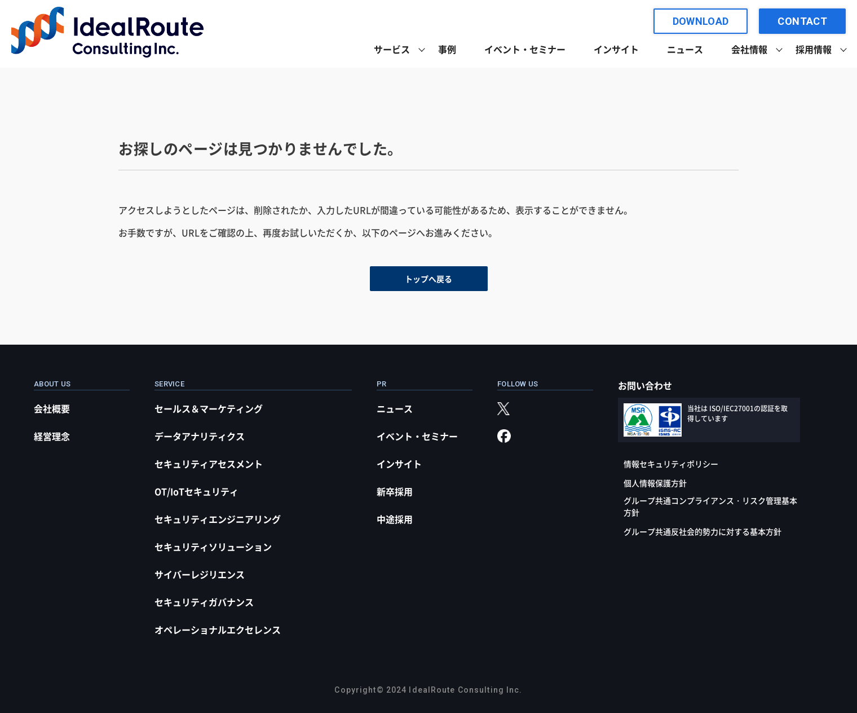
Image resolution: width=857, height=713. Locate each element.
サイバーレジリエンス (199, 574)
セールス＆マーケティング (208, 408)
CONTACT (802, 21)
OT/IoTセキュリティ (196, 491)
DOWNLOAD (701, 21)
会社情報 (749, 49)
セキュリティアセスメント (208, 463)
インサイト (616, 49)
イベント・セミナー (525, 49)
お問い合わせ (645, 385)
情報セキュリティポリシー (671, 463)
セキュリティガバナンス (204, 602)
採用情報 (814, 49)
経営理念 (52, 436)
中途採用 (395, 519)
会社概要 (52, 408)
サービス (392, 49)
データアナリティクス (199, 436)
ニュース (685, 49)
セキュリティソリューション (213, 546)
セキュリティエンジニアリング (217, 519)
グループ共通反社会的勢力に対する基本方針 (702, 531)
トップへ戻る (428, 278)
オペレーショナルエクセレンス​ (217, 629)
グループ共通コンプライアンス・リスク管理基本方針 (710, 506)
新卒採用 (395, 491)
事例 (447, 49)
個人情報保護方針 (655, 482)
